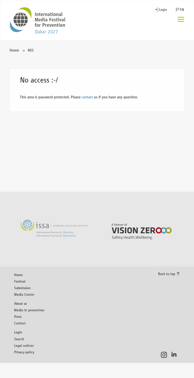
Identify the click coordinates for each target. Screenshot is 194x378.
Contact (20, 323)
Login (163, 10)
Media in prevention (29, 310)
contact (87, 97)
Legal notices (24, 345)
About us (20, 303)
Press (17, 316)
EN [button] (182, 10)
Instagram (165, 355)
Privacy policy (24, 352)
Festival (20, 281)
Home (14, 50)
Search (19, 339)
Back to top (166, 274)
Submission (22, 288)
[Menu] (181, 20)
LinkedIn (175, 355)
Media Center (24, 294)
